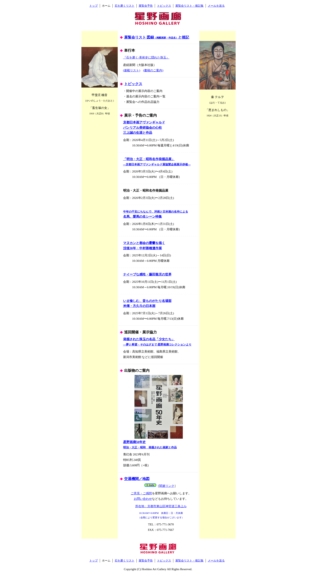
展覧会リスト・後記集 (189, 5)
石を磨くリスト (124, 5)
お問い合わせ (143, 498)
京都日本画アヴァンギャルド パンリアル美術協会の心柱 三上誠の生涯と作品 (144, 127)
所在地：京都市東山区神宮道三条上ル (161, 506)
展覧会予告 (146, 5)
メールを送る (216, 5)
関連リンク (166, 485)
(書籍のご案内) (153, 70)
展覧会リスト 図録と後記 (156, 37)
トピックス (164, 5)
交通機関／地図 (137, 479)
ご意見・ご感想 (141, 493)
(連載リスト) (131, 70)
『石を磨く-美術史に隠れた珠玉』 (146, 57)
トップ (93, 5)
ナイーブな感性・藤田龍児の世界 (147, 274)
